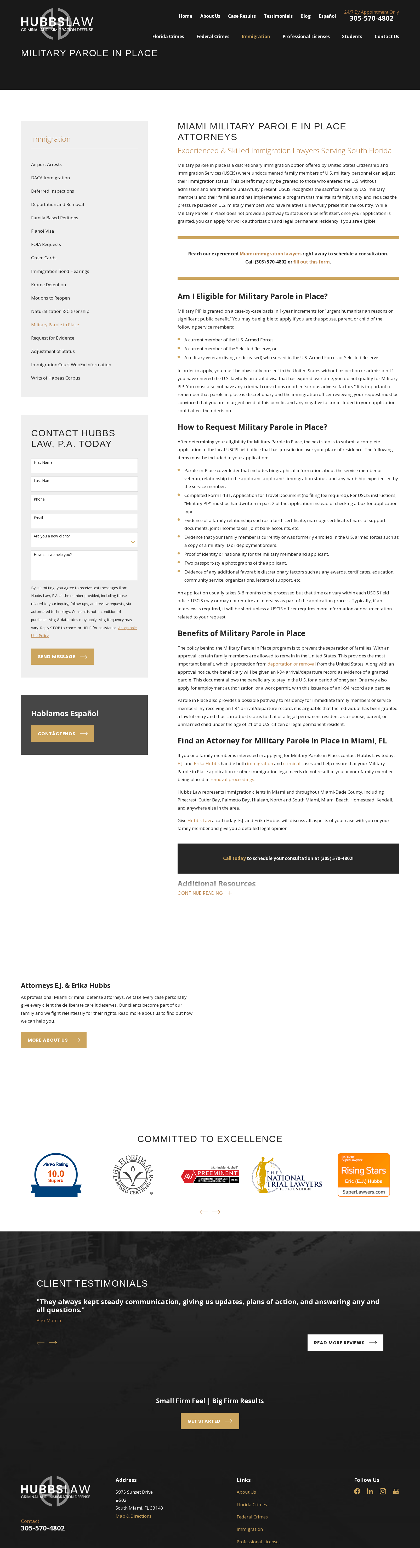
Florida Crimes (252, 1397)
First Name (43, 462)
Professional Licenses (259, 1434)
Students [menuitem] (352, 36)
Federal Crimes (252, 1409)
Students (246, 1446)
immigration (260, 763)
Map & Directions (133, 1408)
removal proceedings (232, 779)
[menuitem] (84, 164)
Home (185, 16)
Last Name (43, 481)
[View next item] (216, 1104)
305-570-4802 (372, 18)
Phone (39, 499)
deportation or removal (292, 664)
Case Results (242, 16)
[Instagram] (383, 1383)
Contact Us (248, 1458)
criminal (291, 763)
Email (38, 518)
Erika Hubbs (207, 763)
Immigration (250, 1421)
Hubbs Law (199, 820)
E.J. (181, 763)
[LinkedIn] (370, 1383)
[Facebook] (357, 1383)
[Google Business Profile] (396, 1383)
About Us (210, 16)
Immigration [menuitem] (256, 36)
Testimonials (278, 16)
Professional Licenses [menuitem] (306, 36)
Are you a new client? (52, 536)
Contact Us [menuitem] (387, 36)
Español (327, 16)
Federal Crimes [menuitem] (212, 36)
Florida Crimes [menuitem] (168, 36)
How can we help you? (53, 555)
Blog (305, 16)
